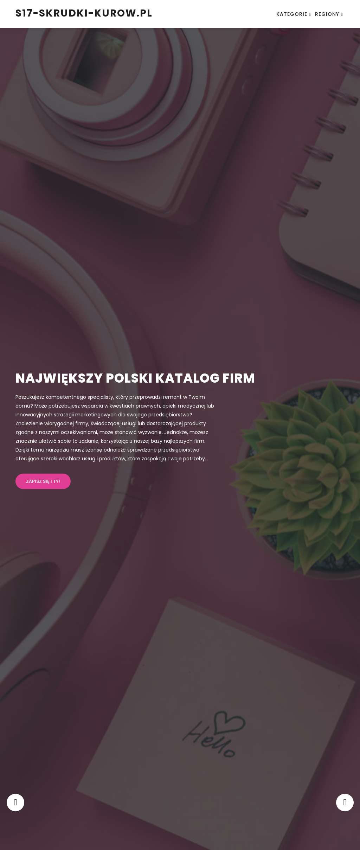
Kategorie (291, 14)
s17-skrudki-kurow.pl (84, 13)
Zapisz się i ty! (43, 481)
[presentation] (16, 802)
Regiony (327, 14)
